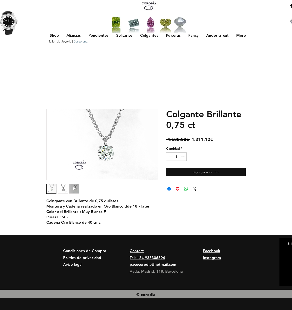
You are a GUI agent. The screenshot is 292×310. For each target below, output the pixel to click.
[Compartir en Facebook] (169, 188)
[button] (74, 35)
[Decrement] (169, 157)
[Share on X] (194, 188)
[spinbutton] (176, 157)
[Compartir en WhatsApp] (186, 188)
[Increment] (183, 157)
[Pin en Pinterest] (177, 188)
